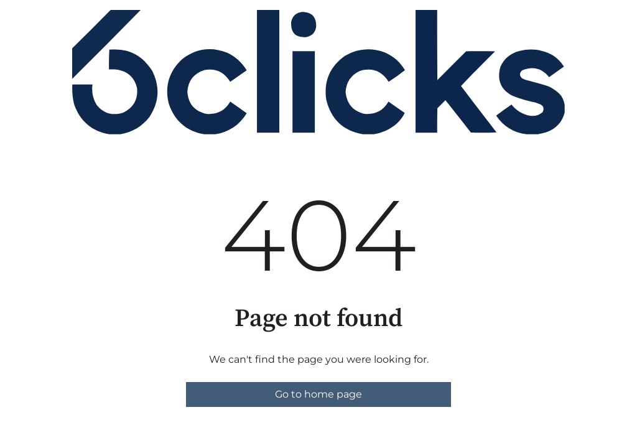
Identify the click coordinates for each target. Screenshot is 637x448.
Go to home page (318, 394)
